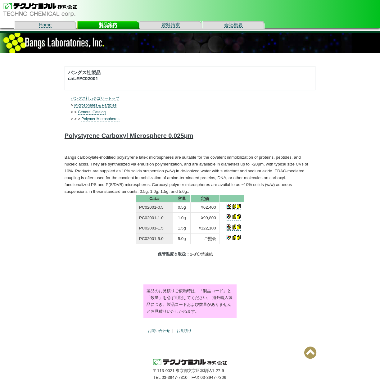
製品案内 (108, 24)
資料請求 (170, 24)
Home (45, 24)
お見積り (186, 330)
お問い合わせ (160, 330)
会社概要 (233, 24)
